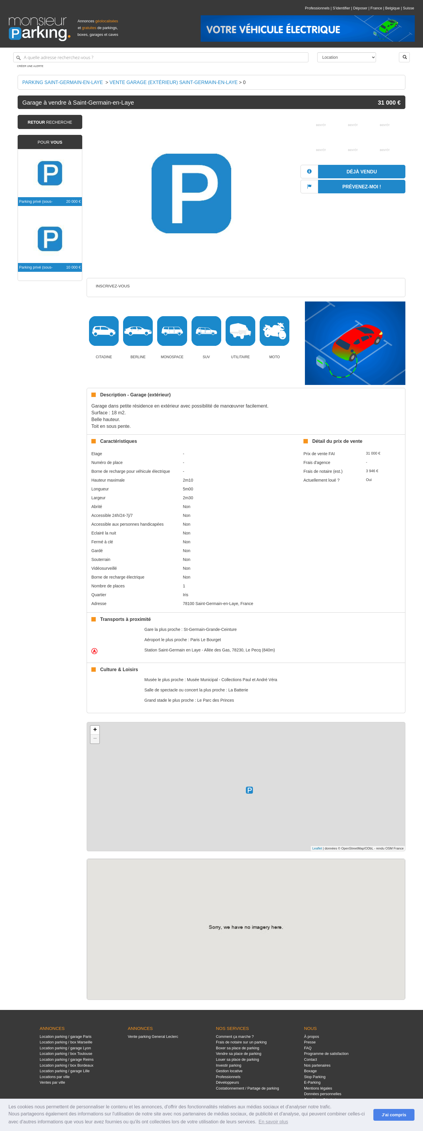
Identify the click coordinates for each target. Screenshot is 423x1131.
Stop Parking (314, 1077)
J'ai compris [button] (394, 1114)
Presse (310, 1042)
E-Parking (312, 1082)
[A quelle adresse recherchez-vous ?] (161, 57)
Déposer (360, 8)
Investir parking (228, 1065)
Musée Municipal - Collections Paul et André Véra (232, 679)
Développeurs (227, 1082)
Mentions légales (318, 1088)
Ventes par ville (52, 1082)
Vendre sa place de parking (238, 1053)
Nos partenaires (317, 1065)
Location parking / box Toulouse (66, 1053)
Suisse (408, 8)
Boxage (310, 1071)
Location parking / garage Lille (65, 1071)
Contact (310, 1059)
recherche (50, 122)
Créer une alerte (30, 66)
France (376, 8)
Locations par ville (55, 1077)
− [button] (95, 739)
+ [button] (95, 730)
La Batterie (238, 690)
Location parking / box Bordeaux (66, 1065)
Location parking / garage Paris (65, 1036)
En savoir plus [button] (273, 1121)
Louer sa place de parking (237, 1059)
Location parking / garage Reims (67, 1059)
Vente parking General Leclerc (153, 1036)
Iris (185, 594)
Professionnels (317, 8)
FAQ (308, 1048)
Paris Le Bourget (205, 639)
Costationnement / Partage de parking (247, 1088)
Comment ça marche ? (235, 1036)
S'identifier (341, 8)
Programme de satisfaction (326, 1053)
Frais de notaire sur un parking (241, 1042)
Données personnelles (322, 1094)
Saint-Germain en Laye (173, 650)
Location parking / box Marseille (66, 1042)
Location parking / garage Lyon (65, 1048)
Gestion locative (229, 1071)
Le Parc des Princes (215, 700)
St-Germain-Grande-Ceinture (210, 629)
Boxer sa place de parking (237, 1048)
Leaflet (317, 848)
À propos (311, 1036)
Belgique (392, 8)
